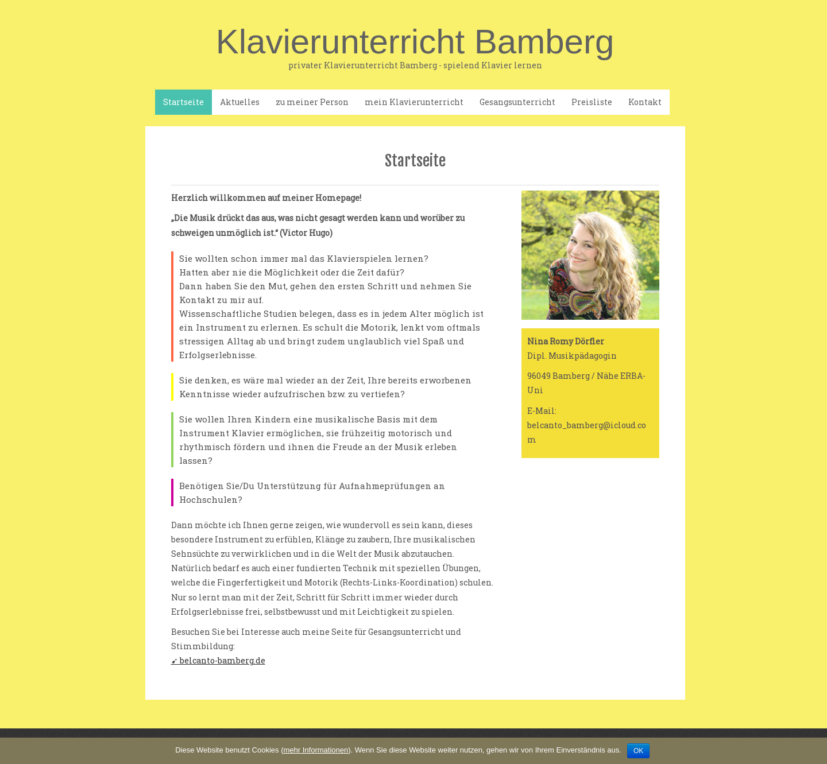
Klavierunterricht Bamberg (415, 47)
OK (638, 751)
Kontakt (645, 101)
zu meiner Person (312, 101)
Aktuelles (240, 101)
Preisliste (591, 101)
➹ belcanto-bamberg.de (218, 660)
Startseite (183, 101)
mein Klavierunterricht (414, 101)
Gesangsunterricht (517, 101)
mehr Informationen (315, 750)
